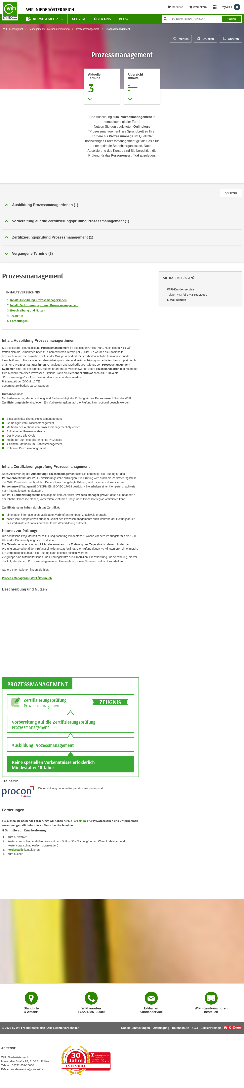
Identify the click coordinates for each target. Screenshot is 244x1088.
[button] (122, 205)
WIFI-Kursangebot (13, 29)
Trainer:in (16, 315)
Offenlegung (161, 1027)
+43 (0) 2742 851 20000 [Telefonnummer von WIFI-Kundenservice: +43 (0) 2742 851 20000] (192, 294)
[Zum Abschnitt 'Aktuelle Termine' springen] (102, 87)
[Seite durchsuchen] (202, 19)
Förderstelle (15, 849)
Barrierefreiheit (211, 1027)
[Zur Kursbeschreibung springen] (142, 87)
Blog (123, 19)
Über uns (102, 19)
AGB (195, 1027)
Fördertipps (80, 821)
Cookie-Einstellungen (135, 1027)
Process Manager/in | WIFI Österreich (27, 578)
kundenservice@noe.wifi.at (27, 1069)
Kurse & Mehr (42, 18)
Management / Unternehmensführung (50, 29)
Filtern (231, 193)
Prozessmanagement (87, 29)
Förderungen (19, 321)
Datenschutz (180, 1027)
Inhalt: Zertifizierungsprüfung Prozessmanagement (44, 305)
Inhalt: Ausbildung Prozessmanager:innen (38, 300)
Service (79, 19)
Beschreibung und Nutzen (27, 310)
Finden (231, 19)
